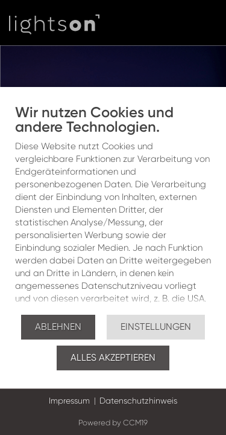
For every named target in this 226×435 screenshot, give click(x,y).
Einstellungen (156, 326)
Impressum (69, 400)
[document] (113, 208)
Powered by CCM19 (113, 422)
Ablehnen (58, 326)
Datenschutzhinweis (138, 400)
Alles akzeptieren (113, 357)
